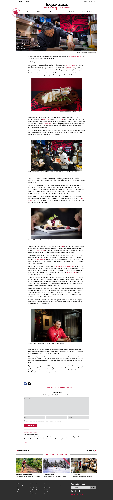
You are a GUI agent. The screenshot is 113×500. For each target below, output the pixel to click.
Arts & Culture (38, 12)
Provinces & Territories (26, 12)
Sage (62, 246)
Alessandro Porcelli (40, 259)
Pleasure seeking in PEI (24, 474)
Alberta (43, 387)
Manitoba (19, 491)
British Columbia (56, 387)
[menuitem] (20, 1)
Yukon (31, 491)
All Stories (19, 483)
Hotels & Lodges (48, 12)
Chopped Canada (40, 250)
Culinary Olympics (71, 272)
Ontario (70, 387)
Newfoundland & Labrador (35, 489)
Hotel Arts (48, 123)
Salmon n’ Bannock (72, 67)
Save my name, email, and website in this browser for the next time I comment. (43, 421)
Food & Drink (72, 12)
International (81, 12)
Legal (59, 483)
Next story (91, 450)
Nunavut (32, 495)
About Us (60, 485)
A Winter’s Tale (48, 474)
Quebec (18, 495)
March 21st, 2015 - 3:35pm (30, 432)
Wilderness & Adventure (61, 12)
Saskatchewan (20, 489)
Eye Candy (89, 12)
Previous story (23, 450)
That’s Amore (75, 474)
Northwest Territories (34, 493)
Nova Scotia (32, 485)
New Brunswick (33, 483)
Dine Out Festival (70, 65)
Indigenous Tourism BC (75, 56)
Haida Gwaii (45, 119)
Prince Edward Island (34, 487)
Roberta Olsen (60, 119)
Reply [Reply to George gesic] (25, 443)
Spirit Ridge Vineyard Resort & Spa (65, 266)
